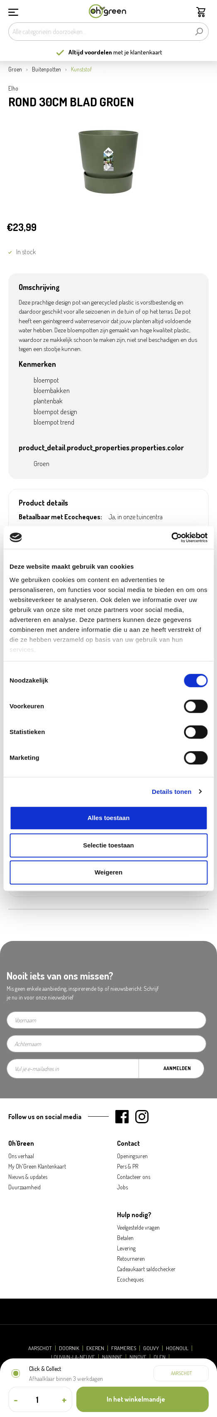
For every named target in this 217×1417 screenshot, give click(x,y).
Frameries (123, 1348)
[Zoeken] (199, 31)
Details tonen (171, 791)
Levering (126, 1248)
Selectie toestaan (108, 845)
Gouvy (151, 1348)
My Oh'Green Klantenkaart (37, 1166)
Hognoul (177, 1348)
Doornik (69, 1348)
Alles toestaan (109, 817)
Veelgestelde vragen (138, 1227)
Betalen (125, 1237)
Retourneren (131, 1258)
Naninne (112, 1357)
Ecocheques (130, 1279)
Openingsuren (132, 1155)
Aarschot (40, 1348)
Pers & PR (127, 1166)
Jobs (122, 1187)
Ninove (137, 1357)
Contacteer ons (133, 1176)
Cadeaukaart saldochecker (146, 1268)
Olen (160, 1357)
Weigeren (108, 872)
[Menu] (13, 11)
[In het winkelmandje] (142, 1399)
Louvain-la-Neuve (73, 1357)
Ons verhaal (21, 1155)
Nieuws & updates (27, 1176)
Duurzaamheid (24, 1187)
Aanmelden (177, 1068)
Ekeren (95, 1348)
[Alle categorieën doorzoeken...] (99, 31)
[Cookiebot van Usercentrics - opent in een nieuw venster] (171, 537)
